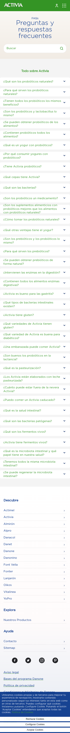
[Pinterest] (55, 660)
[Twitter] (28, 660)
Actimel (9, 510)
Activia (8, 517)
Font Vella (11, 564)
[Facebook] (15, 660)
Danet (8, 544)
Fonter (8, 571)
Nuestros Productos (17, 620)
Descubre (11, 500)
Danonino (10, 557)
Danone (9, 551)
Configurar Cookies (35, 724)
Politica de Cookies (22, 712)
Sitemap (9, 648)
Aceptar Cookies (35, 730)
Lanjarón (10, 578)
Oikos (8, 585)
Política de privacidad (19, 685)
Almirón (9, 524)
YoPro (8, 598)
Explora (9, 610)
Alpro (7, 530)
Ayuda (8, 631)
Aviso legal (11, 672)
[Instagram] (42, 660)
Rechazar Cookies (35, 719)
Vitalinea (10, 592)
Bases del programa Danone (23, 679)
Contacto (10, 641)
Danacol (9, 537)
